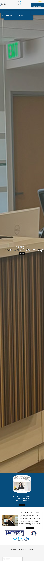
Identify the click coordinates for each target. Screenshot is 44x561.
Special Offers (28, 9)
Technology (15, 9)
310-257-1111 (3, 4)
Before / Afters (21, 9)
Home (3, 9)
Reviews (33, 9)
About (6, 9)
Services (10, 9)
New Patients (38, 9)
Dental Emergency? (4, 5)
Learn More (22, 253)
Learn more (22, 504)
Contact (4, 12)
